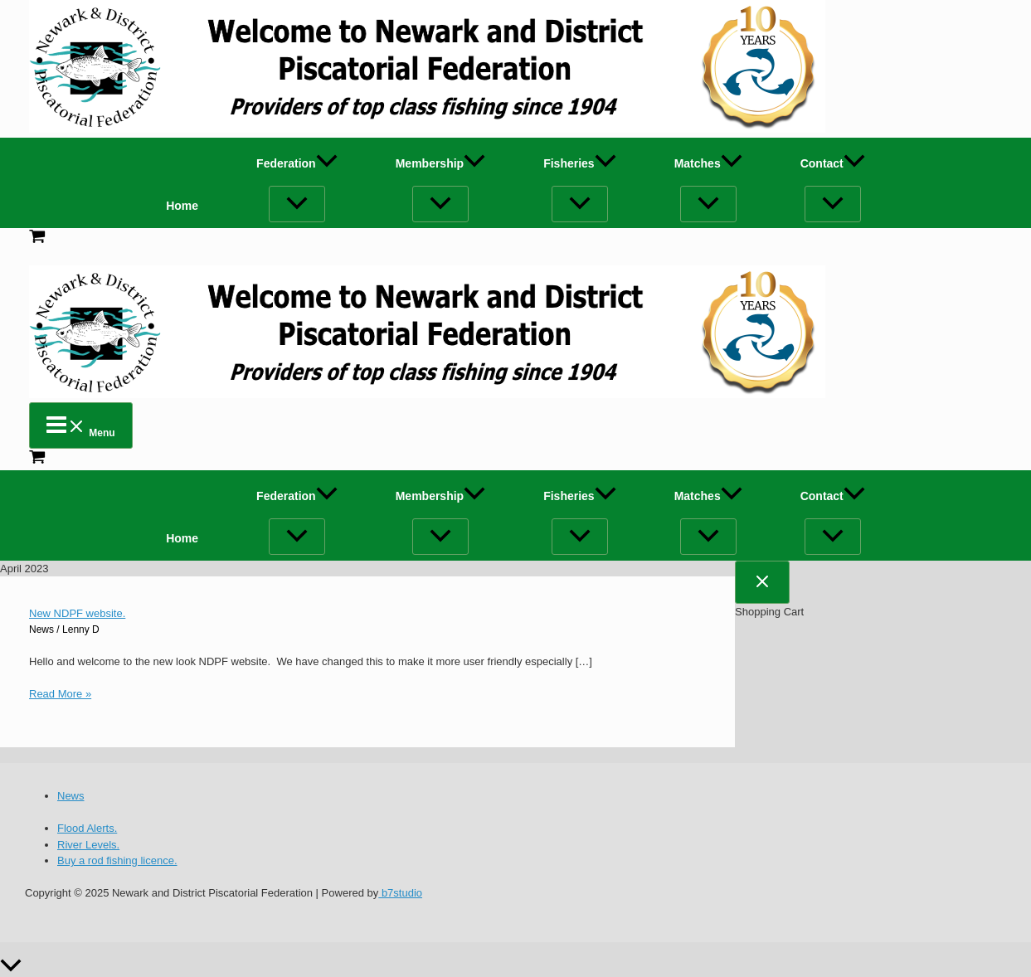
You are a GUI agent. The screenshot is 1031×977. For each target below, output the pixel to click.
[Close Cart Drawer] (762, 582)
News (41, 629)
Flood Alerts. (87, 828)
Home (182, 205)
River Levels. (88, 844)
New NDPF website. (77, 613)
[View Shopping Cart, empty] (515, 239)
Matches (708, 163)
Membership (440, 163)
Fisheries (579, 163)
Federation (297, 163)
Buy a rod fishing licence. (117, 860)
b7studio (400, 893)
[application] (327, 163)
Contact (832, 163)
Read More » (60, 694)
